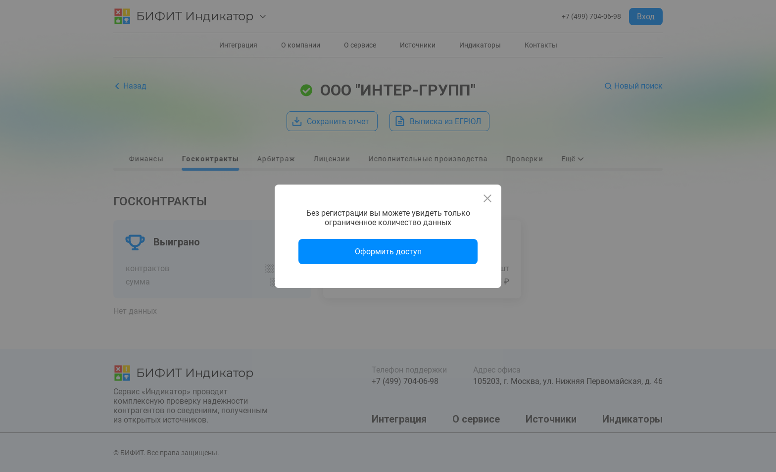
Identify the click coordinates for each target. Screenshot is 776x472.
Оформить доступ (388, 251)
